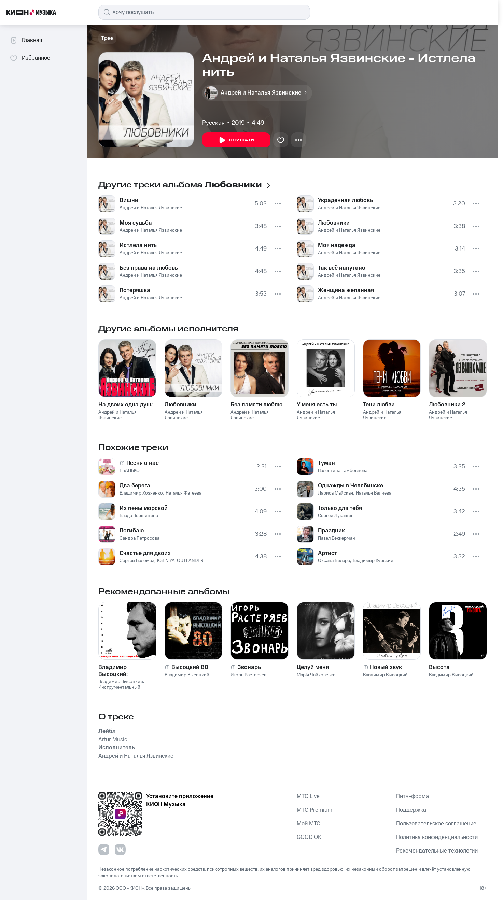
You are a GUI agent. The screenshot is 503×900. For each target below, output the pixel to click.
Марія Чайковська (316, 675)
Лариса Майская (335, 493)
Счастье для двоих (145, 553)
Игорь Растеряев (248, 675)
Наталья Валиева (373, 493)
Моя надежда (336, 245)
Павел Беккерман (336, 538)
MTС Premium (314, 810)
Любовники (334, 223)
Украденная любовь (345, 200)
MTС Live (308, 796)
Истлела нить (138, 245)
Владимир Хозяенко (141, 493)
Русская (213, 123)
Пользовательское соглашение (436, 823)
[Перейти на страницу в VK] (120, 849)
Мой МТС (308, 823)
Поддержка (411, 810)
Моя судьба (136, 223)
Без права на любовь (149, 268)
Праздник (331, 531)
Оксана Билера (334, 560)
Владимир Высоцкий (120, 681)
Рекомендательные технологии (437, 851)
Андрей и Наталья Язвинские (151, 207)
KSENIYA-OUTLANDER (180, 560)
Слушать (236, 140)
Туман (326, 463)
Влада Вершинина (139, 515)
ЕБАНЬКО (130, 470)
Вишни (129, 200)
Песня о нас (142, 463)
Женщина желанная (346, 290)
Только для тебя (340, 508)
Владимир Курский (373, 560)
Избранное (30, 58)
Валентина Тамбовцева (342, 470)
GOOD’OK (309, 837)
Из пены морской (144, 508)
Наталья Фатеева (183, 493)
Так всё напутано (341, 268)
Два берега (135, 486)
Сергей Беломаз (137, 560)
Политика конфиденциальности (437, 837)
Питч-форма (412, 796)
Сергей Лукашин (336, 515)
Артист (327, 553)
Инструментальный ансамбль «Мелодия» (121, 690)
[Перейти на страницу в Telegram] (103, 849)
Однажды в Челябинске (350, 486)
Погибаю (132, 531)
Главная (26, 40)
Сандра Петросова (139, 538)
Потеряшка (135, 290)
